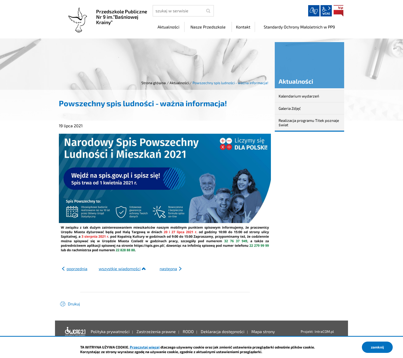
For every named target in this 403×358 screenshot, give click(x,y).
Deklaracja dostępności (75, 331)
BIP (338, 10)
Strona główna (153, 83)
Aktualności (179, 83)
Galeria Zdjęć (290, 108)
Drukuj (74, 303)
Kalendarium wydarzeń (299, 96)
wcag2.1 (326, 10)
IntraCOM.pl (324, 331)
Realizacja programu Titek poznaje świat (309, 122)
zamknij (377, 347)
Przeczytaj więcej (145, 347)
